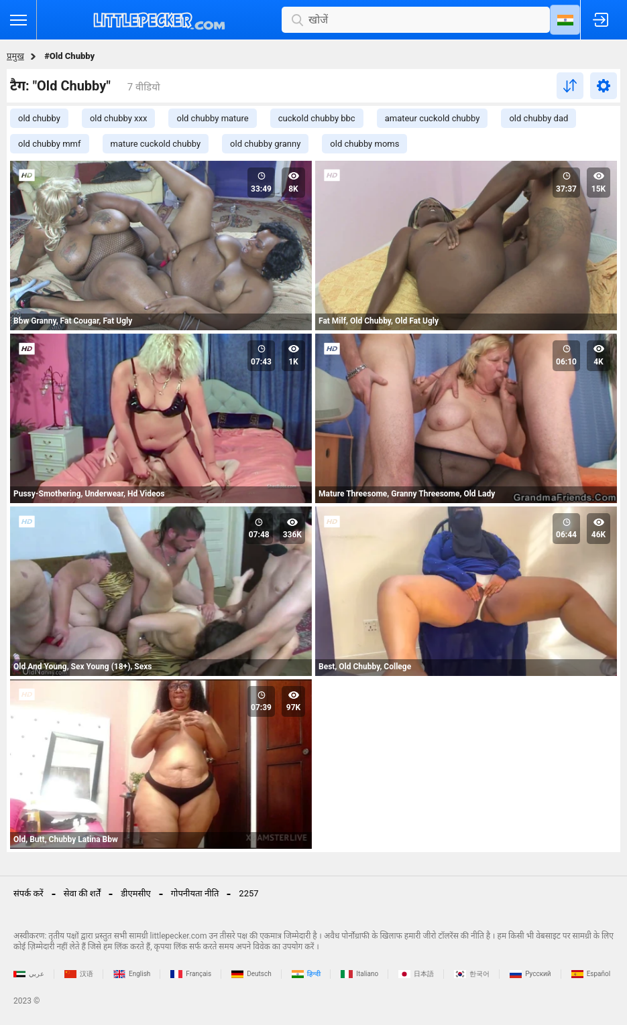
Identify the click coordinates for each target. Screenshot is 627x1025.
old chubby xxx (119, 118)
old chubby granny (265, 144)
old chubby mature (212, 118)
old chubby (39, 118)
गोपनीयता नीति (195, 893)
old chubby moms (364, 144)
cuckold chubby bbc (316, 118)
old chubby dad (538, 118)
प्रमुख (15, 56)
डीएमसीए (136, 893)
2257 (248, 893)
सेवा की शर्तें (82, 893)
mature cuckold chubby (156, 144)
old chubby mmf (49, 144)
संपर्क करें (28, 893)
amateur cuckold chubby (432, 118)
